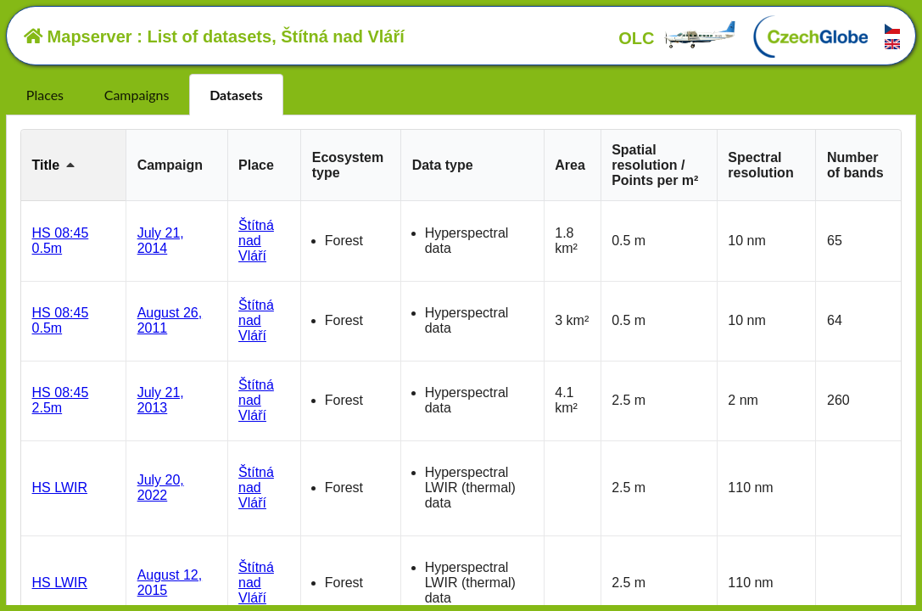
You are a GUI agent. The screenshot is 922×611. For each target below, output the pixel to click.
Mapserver (78, 36)
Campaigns (137, 95)
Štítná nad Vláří (256, 240)
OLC (677, 38)
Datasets (236, 95)
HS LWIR (59, 487)
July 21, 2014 (160, 240)
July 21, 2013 (160, 400)
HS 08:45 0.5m (60, 240)
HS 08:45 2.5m (60, 400)
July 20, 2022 (160, 487)
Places (45, 95)
